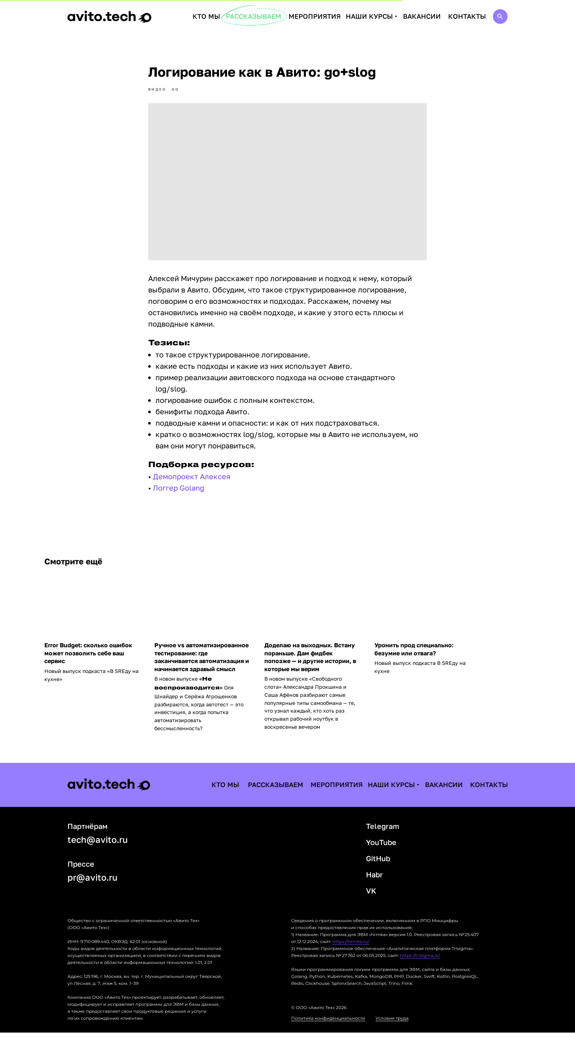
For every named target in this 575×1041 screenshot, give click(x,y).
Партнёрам (87, 834)
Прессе (80, 872)
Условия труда (392, 1026)
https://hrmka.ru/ (350, 950)
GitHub (378, 866)
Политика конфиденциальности (328, 1026)
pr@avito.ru (92, 885)
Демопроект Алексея (191, 480)
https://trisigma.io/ (420, 964)
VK (371, 899)
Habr (374, 882)
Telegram (382, 834)
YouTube (381, 850)
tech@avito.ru (97, 847)
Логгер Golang (178, 491)
